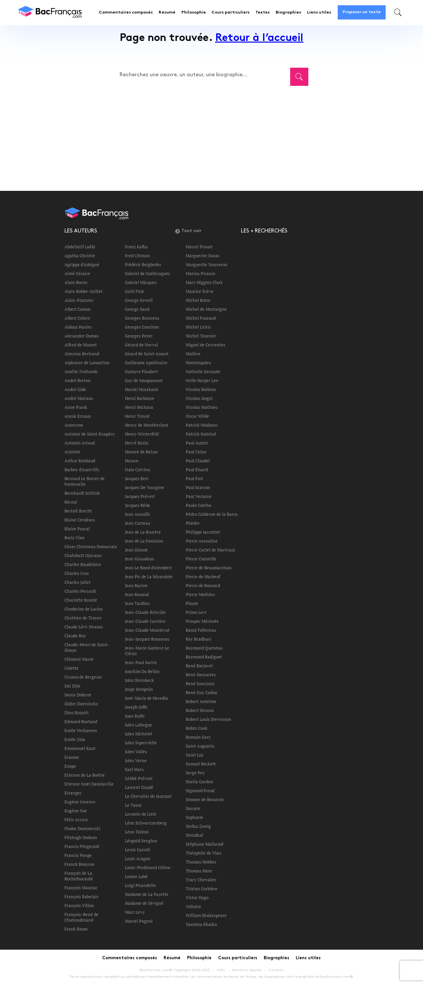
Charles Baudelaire (82, 564)
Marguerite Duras (202, 256)
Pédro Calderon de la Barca (212, 514)
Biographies (288, 13)
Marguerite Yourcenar (207, 264)
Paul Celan (196, 452)
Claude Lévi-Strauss (83, 627)
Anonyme (73, 425)
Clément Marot (79, 659)
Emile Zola (74, 739)
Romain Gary (198, 737)
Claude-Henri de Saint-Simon (86, 647)
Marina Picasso (200, 273)
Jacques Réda (137, 505)
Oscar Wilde (197, 416)
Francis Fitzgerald (81, 846)
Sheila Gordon (199, 782)
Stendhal (194, 835)
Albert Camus (77, 309)
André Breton (77, 380)
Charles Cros (76, 573)
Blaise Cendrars (79, 520)
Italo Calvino (137, 470)
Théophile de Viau (203, 853)
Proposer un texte (362, 12)
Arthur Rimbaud (79, 461)
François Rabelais (81, 896)
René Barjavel (199, 666)
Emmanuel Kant (80, 748)
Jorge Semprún (139, 689)
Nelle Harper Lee (202, 380)
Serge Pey (195, 773)
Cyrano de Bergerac (83, 677)
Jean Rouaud (137, 594)
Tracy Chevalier (201, 880)
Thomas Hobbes (201, 862)
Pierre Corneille (201, 559)
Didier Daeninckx (81, 704)
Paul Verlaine (199, 496)
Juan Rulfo (134, 716)
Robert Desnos (200, 710)
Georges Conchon (142, 327)
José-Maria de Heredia (146, 698)
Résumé (167, 13)
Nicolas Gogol (199, 398)
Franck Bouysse (79, 864)
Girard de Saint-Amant (147, 354)
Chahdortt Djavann (83, 555)
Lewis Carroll (137, 850)
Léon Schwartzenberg (146, 823)
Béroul (70, 502)
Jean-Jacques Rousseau (147, 639)
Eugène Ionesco (79, 802)
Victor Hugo (197, 897)
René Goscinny (200, 683)
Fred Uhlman (137, 256)
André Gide (75, 389)
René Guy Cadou (201, 692)
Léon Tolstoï (137, 832)
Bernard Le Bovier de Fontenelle (84, 481)
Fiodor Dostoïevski (82, 828)
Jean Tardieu (137, 603)
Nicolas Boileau (201, 389)
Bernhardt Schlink (82, 493)
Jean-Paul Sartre (141, 662)
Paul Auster (197, 443)
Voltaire (193, 906)
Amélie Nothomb (80, 371)
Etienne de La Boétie (84, 775)
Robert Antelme (201, 701)
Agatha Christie (79, 256)
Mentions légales (247, 970)
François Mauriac (80, 888)
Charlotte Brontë (80, 600)
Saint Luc (195, 755)
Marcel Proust (199, 247)
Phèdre (193, 523)
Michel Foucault (201, 318)
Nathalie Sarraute (203, 371)
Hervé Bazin (136, 443)
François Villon (79, 905)
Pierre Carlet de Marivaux (210, 550)
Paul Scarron (198, 487)
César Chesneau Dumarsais (90, 546)
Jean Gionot (136, 550)
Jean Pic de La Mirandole (149, 577)
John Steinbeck (139, 680)
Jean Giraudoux (139, 559)
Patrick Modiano (201, 425)
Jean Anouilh (137, 514)
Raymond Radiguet (204, 657)
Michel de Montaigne (206, 309)
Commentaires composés (126, 13)
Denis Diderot (77, 695)
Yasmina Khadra (201, 924)
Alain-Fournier (79, 300)
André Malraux (78, 398)
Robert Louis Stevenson (208, 719)
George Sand (137, 309)
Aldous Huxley (78, 327)
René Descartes (201, 675)
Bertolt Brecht (78, 511)
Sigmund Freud (200, 790)
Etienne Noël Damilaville (89, 784)
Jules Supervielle (141, 743)
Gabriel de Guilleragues (147, 273)
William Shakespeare (206, 915)
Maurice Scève (199, 291)
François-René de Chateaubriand (81, 917)
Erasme (71, 757)
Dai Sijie (72, 686)
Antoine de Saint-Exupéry (89, 434)
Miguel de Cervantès (205, 345)
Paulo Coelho (198, 505)
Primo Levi (196, 612)
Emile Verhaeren (80, 730)
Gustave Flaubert (141, 371)
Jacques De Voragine (144, 487)
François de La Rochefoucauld (78, 876)
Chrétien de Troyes (82, 618)
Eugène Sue (75, 811)
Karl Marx (134, 769)
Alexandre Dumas (81, 336)
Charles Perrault (80, 591)
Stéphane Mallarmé (205, 844)
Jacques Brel (136, 478)
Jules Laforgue (138, 725)
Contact (276, 970)
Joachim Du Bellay (142, 671)
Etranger (73, 793)
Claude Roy (75, 636)
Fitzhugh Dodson (80, 837)
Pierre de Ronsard (203, 585)
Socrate (193, 808)
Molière (193, 354)
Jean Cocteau (137, 523)
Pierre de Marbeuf (203, 577)
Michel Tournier (201, 336)
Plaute (192, 603)
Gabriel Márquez (141, 282)
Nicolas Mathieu (201, 407)
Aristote (72, 452)
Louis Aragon (137, 859)
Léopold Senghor (141, 841)
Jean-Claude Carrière (145, 621)
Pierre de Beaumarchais (209, 568)
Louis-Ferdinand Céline (148, 867)
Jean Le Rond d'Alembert (148, 568)
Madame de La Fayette (147, 894)
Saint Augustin (200, 746)
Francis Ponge (78, 855)
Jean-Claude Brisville (145, 612)
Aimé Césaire (77, 273)
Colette (71, 668)
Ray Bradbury (199, 639)
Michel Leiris (198, 327)
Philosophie (193, 13)
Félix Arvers (76, 820)
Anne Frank (75, 407)
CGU (221, 970)
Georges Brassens (142, 318)
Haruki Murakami (141, 389)
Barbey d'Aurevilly (81, 470)
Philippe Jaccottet (203, 532)
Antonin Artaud (79, 443)
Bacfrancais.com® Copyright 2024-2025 (174, 970)
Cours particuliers (231, 13)
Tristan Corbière (201, 889)
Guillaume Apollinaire (146, 363)
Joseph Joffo (136, 707)
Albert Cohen (77, 318)
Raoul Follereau (201, 630)
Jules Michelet (138, 734)
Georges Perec (139, 336)
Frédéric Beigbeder (143, 264)
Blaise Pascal (77, 529)
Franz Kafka (136, 247)
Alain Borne (76, 282)
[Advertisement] (211, 134)
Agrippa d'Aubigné (81, 264)
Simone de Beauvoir (205, 799)
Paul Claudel (198, 461)
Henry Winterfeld (142, 434)
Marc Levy (135, 912)
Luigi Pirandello (140, 885)
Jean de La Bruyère (143, 532)
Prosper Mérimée (202, 621)
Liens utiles (319, 13)
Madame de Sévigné (144, 903)
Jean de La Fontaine (144, 541)
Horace (131, 461)
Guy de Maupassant (144, 380)
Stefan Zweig (198, 826)
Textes (262, 13)
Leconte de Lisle (140, 814)
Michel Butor (198, 300)
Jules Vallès (136, 752)
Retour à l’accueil (259, 38)
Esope (70, 766)
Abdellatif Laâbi (79, 247)
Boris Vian (74, 538)
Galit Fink (134, 291)
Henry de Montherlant (146, 425)
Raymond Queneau (204, 648)
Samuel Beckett (201, 764)
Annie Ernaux (77, 416)
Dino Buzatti (76, 713)
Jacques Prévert (140, 496)
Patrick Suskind (201, 434)
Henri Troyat (137, 416)
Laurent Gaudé (139, 787)
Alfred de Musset (80, 345)
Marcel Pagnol (139, 921)
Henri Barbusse (139, 398)
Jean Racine (136, 585)
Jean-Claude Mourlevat (147, 630)
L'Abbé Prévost (139, 778)
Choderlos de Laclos (83, 609)
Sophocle (194, 817)
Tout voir (188, 231)
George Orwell (139, 300)
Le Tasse (133, 805)
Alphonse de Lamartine (87, 363)
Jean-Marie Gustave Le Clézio (147, 650)
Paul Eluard (197, 470)
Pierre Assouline (202, 541)
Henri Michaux (139, 407)
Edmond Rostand (80, 721)
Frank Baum (76, 929)
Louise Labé (136, 876)
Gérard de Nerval (141, 345)
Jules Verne (136, 760)
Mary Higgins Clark (204, 282)
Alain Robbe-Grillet (83, 291)
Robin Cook (197, 728)
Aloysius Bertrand (81, 354)
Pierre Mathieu (200, 594)
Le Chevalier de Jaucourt (148, 796)
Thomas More (199, 871)
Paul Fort (194, 478)
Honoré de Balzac (141, 452)
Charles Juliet (77, 582)
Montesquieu (198, 363)
